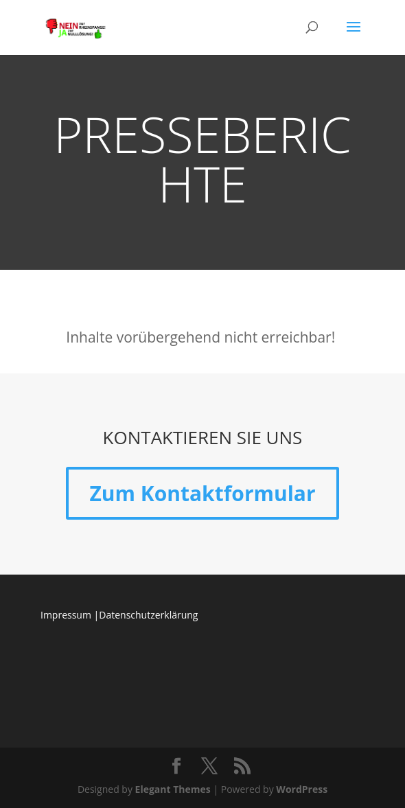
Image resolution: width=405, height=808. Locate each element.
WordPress (301, 789)
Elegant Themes (173, 789)
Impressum (65, 614)
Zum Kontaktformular (202, 493)
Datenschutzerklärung (148, 614)
